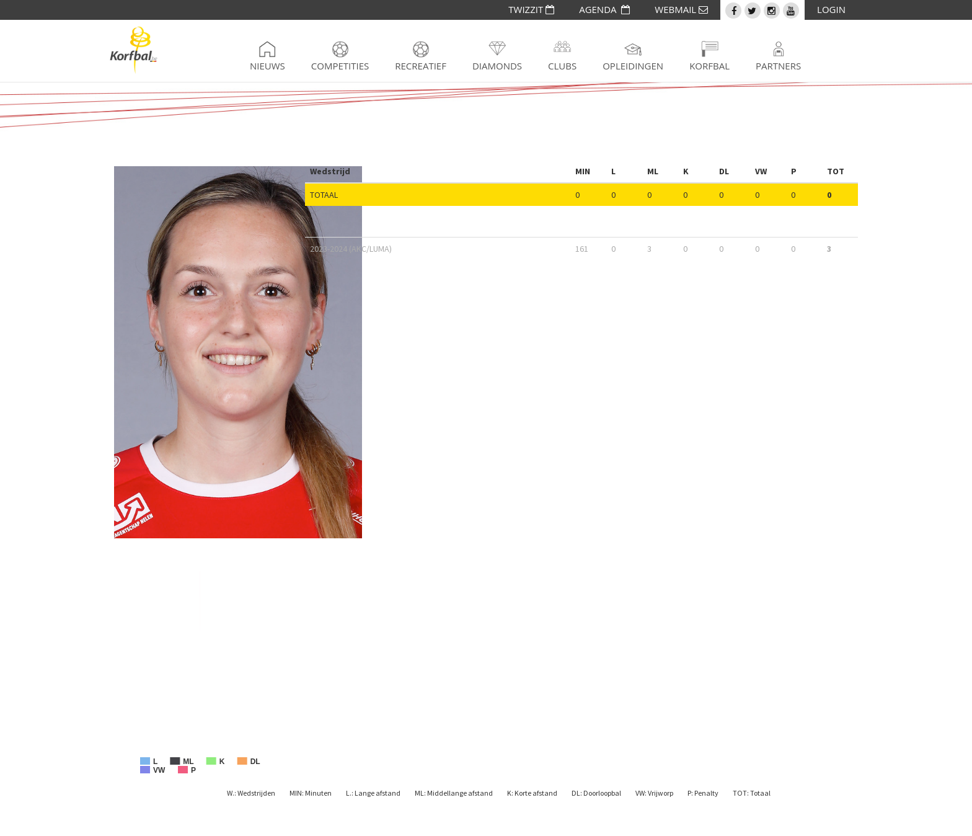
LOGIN (831, 9)
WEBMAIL (681, 9)
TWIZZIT (531, 9)
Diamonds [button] (497, 66)
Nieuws (267, 66)
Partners (778, 66)
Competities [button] (340, 66)
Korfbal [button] (709, 66)
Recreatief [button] (420, 66)
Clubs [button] (562, 66)
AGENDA (604, 9)
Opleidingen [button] (633, 66)
